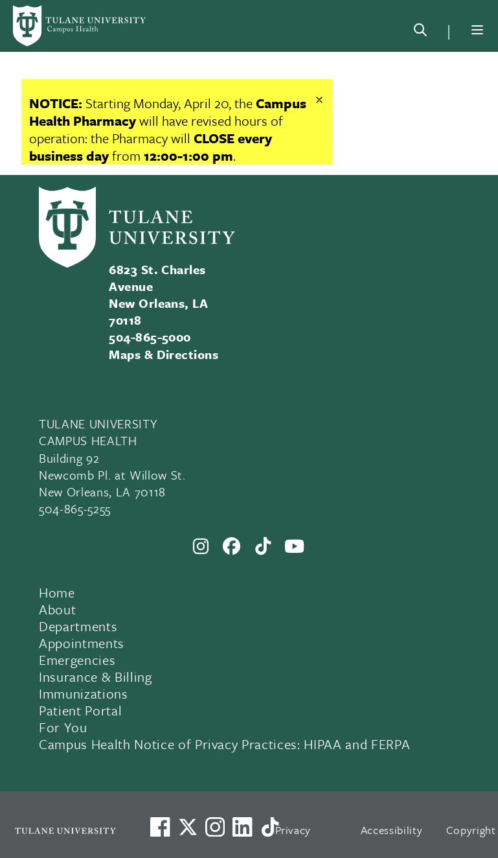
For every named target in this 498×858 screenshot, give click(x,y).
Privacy (293, 830)
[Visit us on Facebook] (160, 827)
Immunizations (83, 693)
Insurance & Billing (95, 676)
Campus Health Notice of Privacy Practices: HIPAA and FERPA (224, 744)
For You (63, 727)
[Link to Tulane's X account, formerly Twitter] (188, 827)
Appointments (81, 643)
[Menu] (477, 30)
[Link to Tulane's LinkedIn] (242, 827)
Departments (78, 626)
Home (57, 592)
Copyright (471, 830)
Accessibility (392, 830)
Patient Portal (80, 710)
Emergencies (77, 659)
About (57, 609)
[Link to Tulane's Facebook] (215, 827)
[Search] (420, 32)
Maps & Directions (163, 354)
